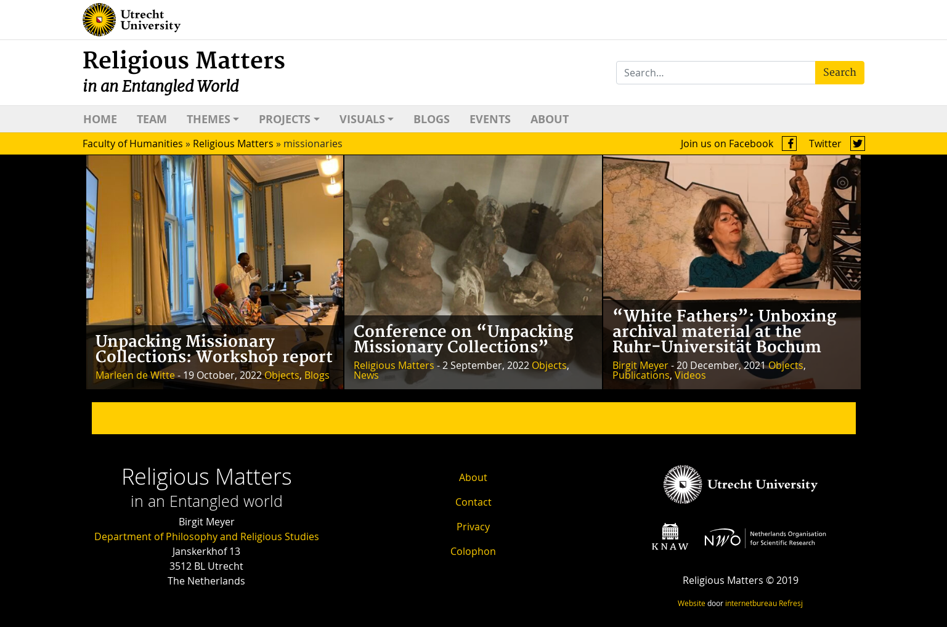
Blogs (431, 119)
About (549, 119)
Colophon (473, 551)
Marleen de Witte (135, 375)
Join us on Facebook (739, 143)
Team (152, 119)
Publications (641, 375)
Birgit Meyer (640, 365)
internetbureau (751, 603)
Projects (285, 119)
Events (490, 119)
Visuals (362, 119)
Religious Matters (184, 71)
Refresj (791, 603)
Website (691, 603)
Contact (473, 502)
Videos (690, 375)
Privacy (473, 526)
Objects (281, 375)
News (366, 375)
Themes (208, 119)
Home (100, 119)
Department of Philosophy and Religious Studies (206, 536)
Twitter (837, 143)
